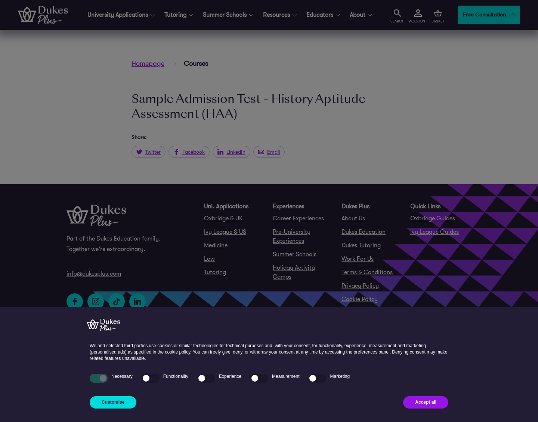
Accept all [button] (425, 402)
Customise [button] (113, 402)
